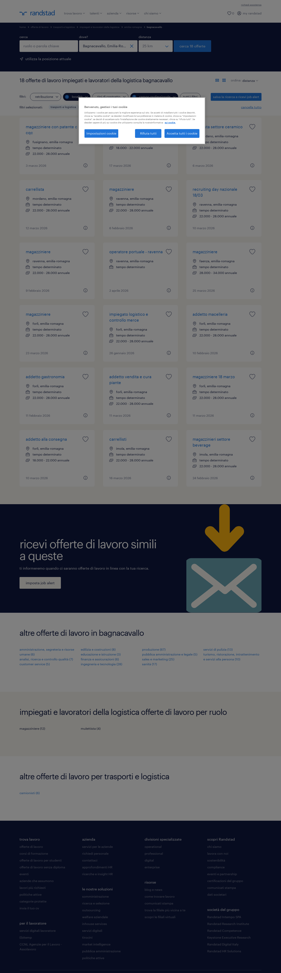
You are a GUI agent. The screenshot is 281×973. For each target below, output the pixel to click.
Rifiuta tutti (148, 133)
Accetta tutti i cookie (182, 133)
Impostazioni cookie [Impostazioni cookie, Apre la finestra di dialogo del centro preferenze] (101, 133)
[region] (141, 120)
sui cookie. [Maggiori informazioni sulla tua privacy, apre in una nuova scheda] (170, 122)
